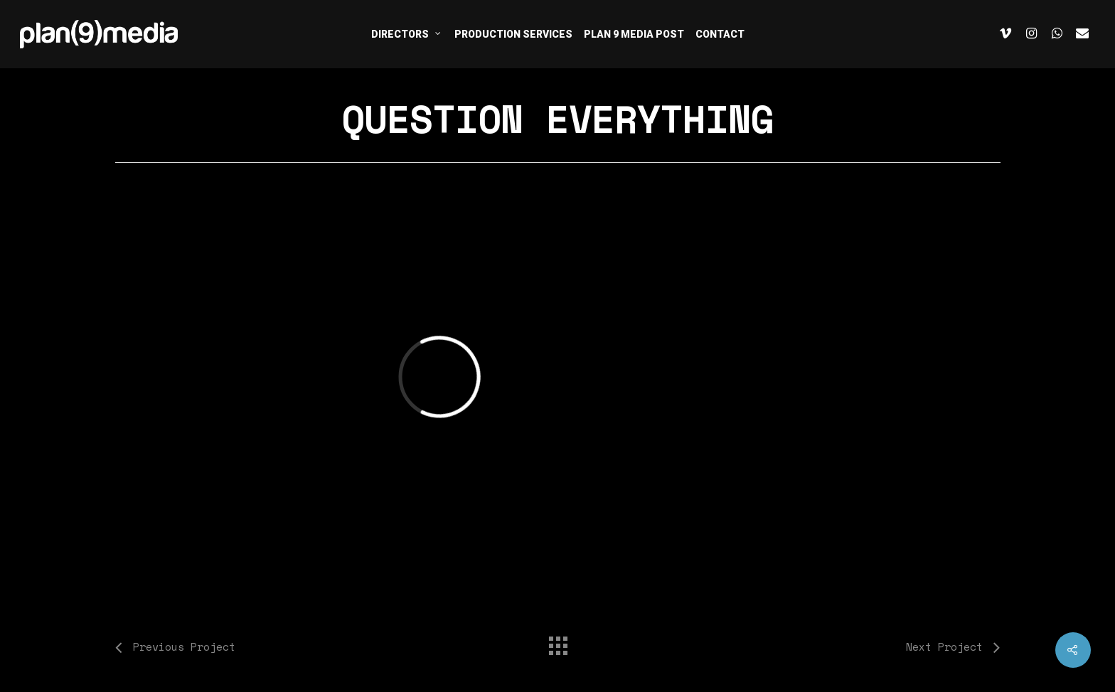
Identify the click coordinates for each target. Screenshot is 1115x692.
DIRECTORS (406, 33)
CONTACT (720, 34)
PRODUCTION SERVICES (513, 34)
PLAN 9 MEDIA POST (634, 34)
